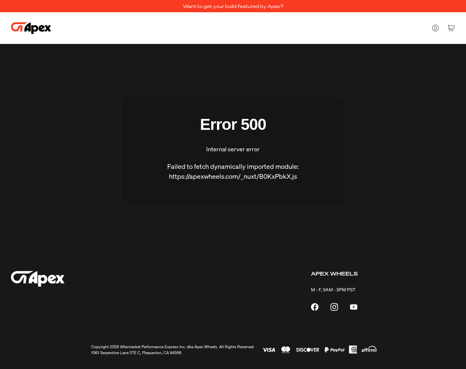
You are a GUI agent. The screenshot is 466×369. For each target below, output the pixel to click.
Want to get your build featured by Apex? (233, 6)
